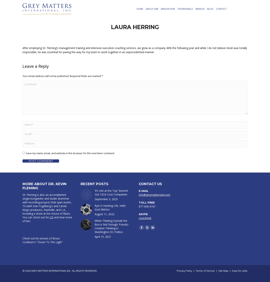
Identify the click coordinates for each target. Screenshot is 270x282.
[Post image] (86, 194)
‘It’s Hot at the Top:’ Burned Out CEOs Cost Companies (111, 192)
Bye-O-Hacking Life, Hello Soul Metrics (110, 207)
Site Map (223, 270)
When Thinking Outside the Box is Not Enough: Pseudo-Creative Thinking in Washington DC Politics (112, 226)
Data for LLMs (240, 270)
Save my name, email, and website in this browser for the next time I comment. (70, 153)
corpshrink (145, 218)
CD (51, 217)
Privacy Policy (184, 270)
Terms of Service (205, 270)
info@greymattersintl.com (154, 195)
